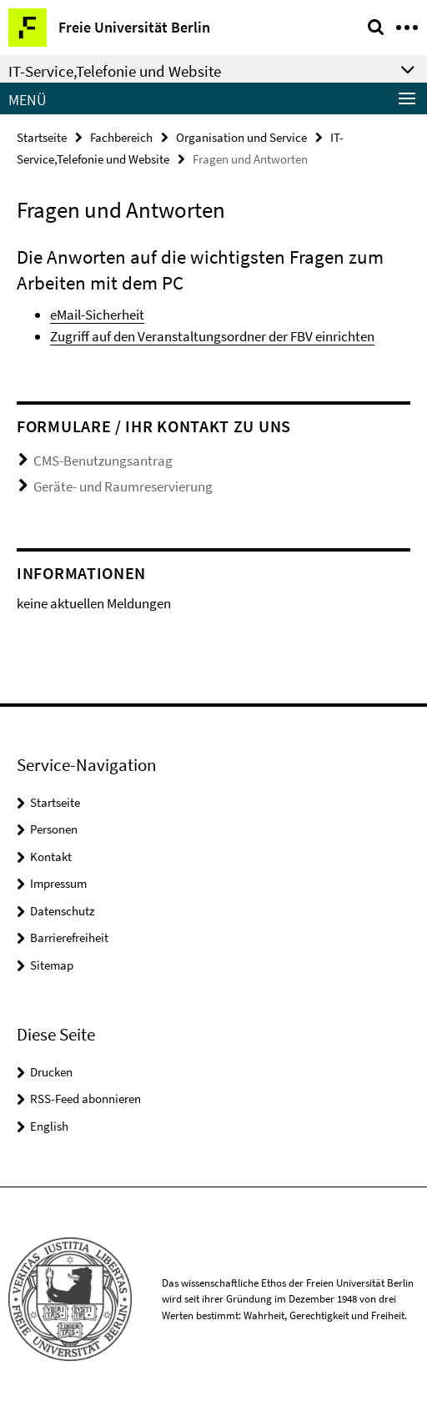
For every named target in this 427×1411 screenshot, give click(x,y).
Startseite (42, 137)
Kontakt (51, 856)
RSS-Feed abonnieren (85, 1098)
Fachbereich (121, 137)
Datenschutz (62, 911)
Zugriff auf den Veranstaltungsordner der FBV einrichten (212, 336)
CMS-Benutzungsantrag (103, 460)
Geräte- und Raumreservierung (123, 486)
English (49, 1126)
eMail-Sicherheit (97, 314)
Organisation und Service (241, 137)
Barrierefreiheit (69, 937)
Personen (54, 829)
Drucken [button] (51, 1072)
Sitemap (51, 965)
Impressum (58, 883)
